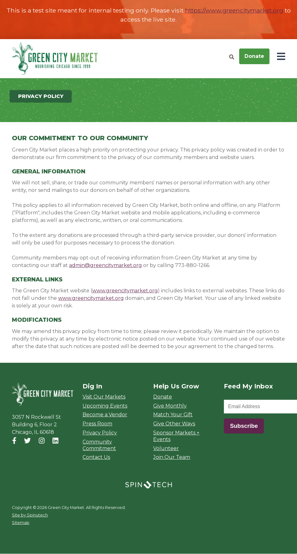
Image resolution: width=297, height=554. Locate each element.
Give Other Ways (174, 424)
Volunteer (166, 448)
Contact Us (96, 457)
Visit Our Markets (104, 397)
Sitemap (20, 523)
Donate (254, 56)
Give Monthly (170, 406)
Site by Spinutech (30, 515)
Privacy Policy (100, 433)
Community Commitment (99, 445)
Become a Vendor (105, 415)
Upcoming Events (105, 406)
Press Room (97, 424)
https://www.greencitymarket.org (234, 10)
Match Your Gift (173, 415)
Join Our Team (171, 457)
